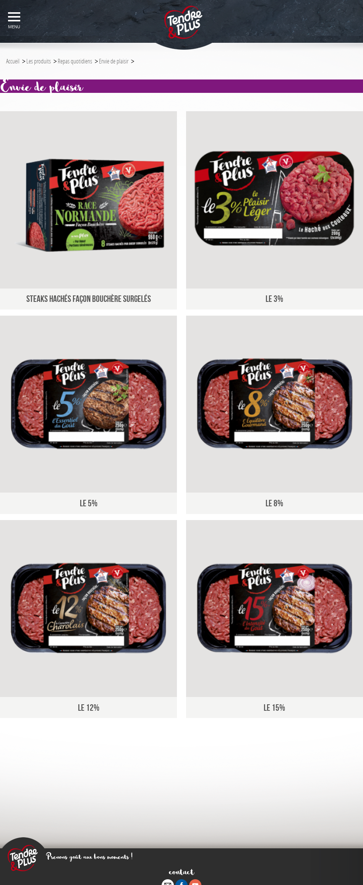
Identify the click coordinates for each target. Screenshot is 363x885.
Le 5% (88, 503)
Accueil (12, 61)
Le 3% (274, 298)
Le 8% (274, 503)
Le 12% (88, 707)
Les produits (38, 61)
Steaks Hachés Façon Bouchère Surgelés (88, 298)
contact (181, 871)
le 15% (274, 707)
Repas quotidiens (75, 61)
